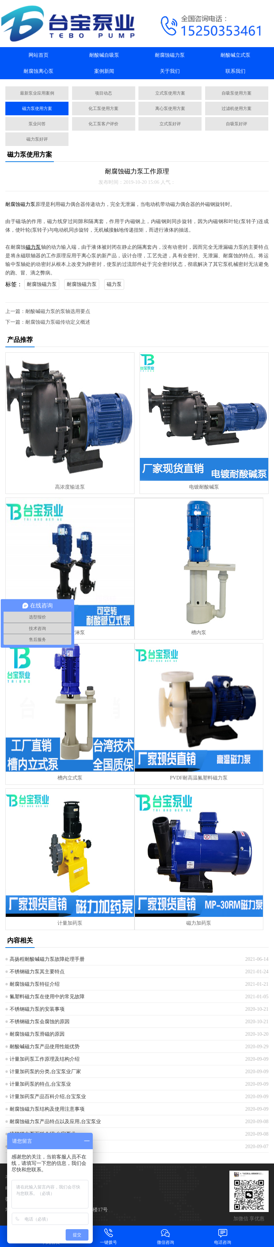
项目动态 (103, 93)
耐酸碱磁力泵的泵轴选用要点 (57, 311)
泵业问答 (37, 123)
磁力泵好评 (37, 139)
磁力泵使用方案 (37, 108)
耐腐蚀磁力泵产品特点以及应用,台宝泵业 (55, 1121)
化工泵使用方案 (103, 108)
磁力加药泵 (198, 923)
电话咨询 (222, 1236)
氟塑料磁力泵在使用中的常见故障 (47, 996)
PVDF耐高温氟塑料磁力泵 (199, 778)
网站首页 (39, 55)
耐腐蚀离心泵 (39, 71)
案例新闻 (104, 71)
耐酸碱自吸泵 (104, 55)
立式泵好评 (170, 123)
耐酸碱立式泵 (235, 55)
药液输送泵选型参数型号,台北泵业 (48, 1146)
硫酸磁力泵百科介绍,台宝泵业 (43, 1134)
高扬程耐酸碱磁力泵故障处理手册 (47, 959)
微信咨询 (165, 1236)
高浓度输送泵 (70, 487)
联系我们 (235, 71)
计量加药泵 (69, 923)
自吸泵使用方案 (237, 93)
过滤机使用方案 (237, 108)
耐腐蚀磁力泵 (170, 55)
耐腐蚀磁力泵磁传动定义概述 (57, 322)
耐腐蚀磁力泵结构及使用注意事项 (47, 1109)
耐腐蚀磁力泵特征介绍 (35, 984)
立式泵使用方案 (170, 93)
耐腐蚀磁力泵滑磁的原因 (37, 1034)
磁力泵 (114, 284)
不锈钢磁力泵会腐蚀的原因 (40, 1021)
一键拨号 (108, 1236)
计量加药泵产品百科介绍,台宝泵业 (48, 1096)
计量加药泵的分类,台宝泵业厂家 (45, 1071)
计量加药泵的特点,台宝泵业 (40, 1084)
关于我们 (170, 71)
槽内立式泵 (69, 778)
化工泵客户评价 (103, 123)
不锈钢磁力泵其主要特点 (37, 971)
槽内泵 (198, 632)
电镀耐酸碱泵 (204, 487)
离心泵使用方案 (170, 108)
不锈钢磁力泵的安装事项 (37, 1009)
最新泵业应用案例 (37, 93)
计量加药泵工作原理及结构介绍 (45, 1059)
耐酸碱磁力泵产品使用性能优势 (45, 1046)
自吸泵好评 (236, 123)
